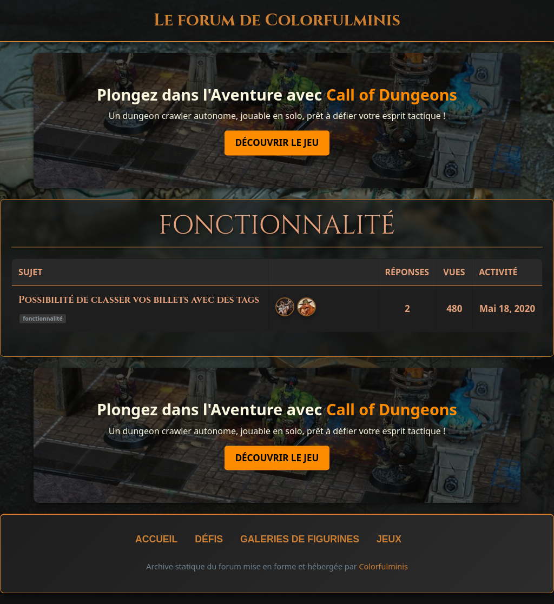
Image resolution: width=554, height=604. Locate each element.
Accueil (156, 539)
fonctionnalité (42, 318)
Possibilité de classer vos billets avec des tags (138, 300)
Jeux (389, 539)
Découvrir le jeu (277, 143)
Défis (209, 539)
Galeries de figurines (299, 539)
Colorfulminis (383, 566)
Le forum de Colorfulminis (277, 20)
